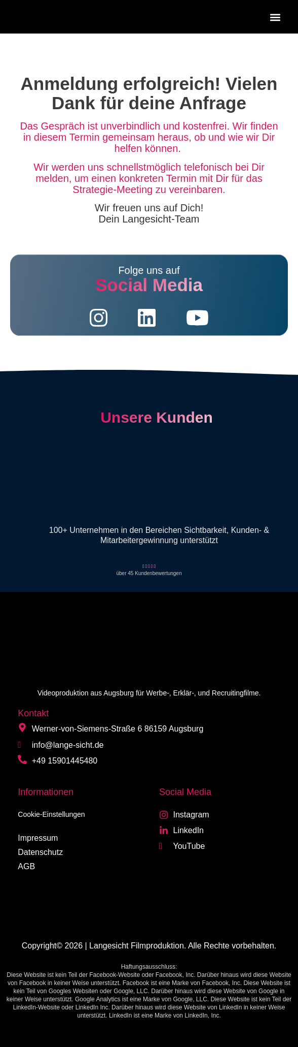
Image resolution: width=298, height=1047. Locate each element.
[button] (275, 17)
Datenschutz (40, 852)
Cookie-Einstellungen (51, 814)
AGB (26, 866)
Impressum (38, 838)
